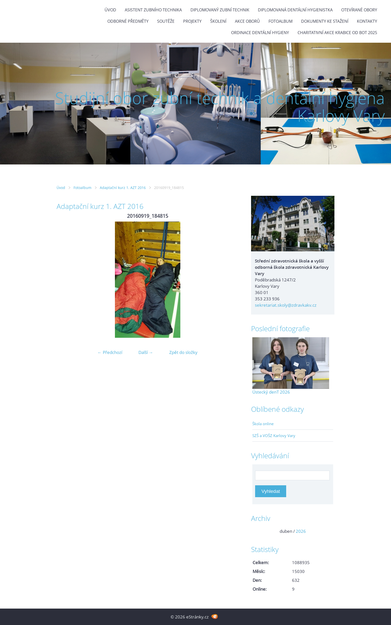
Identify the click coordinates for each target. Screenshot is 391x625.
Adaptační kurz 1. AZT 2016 (123, 187)
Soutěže (166, 21)
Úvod (110, 10)
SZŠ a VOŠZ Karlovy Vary (273, 435)
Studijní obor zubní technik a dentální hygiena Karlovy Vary (220, 107)
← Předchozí (109, 352)
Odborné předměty (128, 21)
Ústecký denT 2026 (271, 392)
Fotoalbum (280, 21)
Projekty (192, 21)
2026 (301, 531)
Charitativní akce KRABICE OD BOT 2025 (337, 32)
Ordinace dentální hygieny (260, 32)
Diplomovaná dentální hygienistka (295, 10)
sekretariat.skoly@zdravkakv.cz (285, 305)
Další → (145, 352)
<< (257, 531)
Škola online (263, 423)
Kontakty (367, 21)
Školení (218, 21)
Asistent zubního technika (153, 10)
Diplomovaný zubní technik (219, 10)
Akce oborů (247, 21)
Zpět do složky (183, 352)
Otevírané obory (359, 10)
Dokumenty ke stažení (324, 21)
